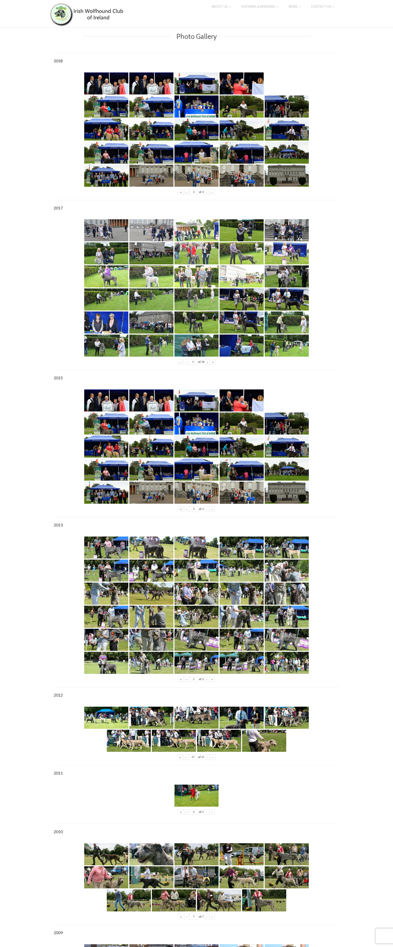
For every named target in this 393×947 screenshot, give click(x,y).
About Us (221, 10)
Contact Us (322, 10)
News (294, 10)
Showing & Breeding (259, 10)
